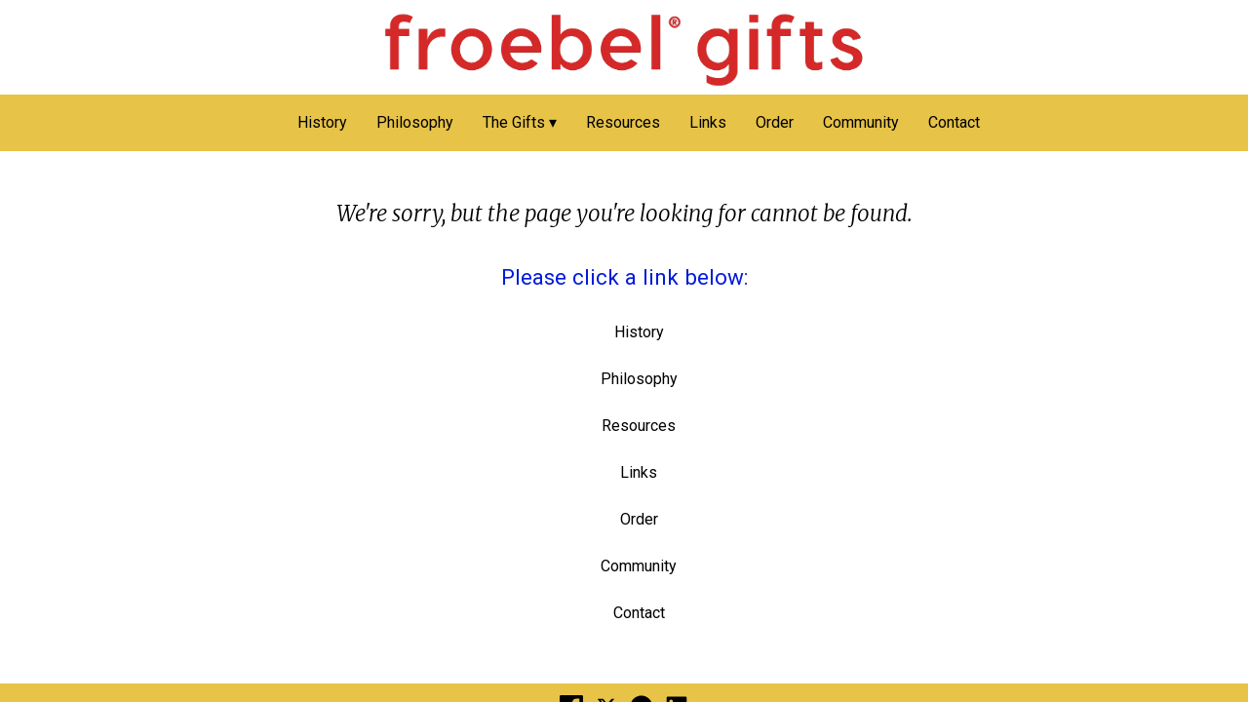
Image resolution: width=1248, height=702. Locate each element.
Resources (623, 122)
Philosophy (414, 122)
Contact (954, 122)
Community (861, 122)
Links (707, 122)
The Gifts (514, 122)
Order (775, 122)
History (322, 122)
